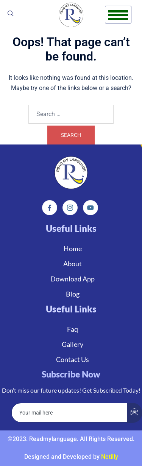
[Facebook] (49, 207)
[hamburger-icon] (118, 14)
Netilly (109, 456)
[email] (69, 413)
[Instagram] (70, 207)
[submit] (134, 413)
